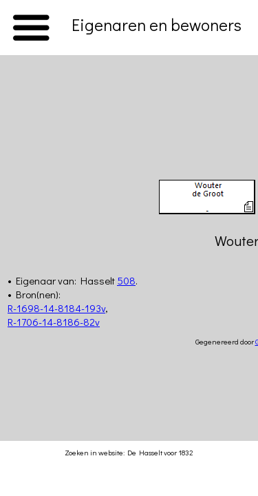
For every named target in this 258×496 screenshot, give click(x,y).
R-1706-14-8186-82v (54, 322)
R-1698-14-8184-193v (56, 308)
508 (126, 280)
